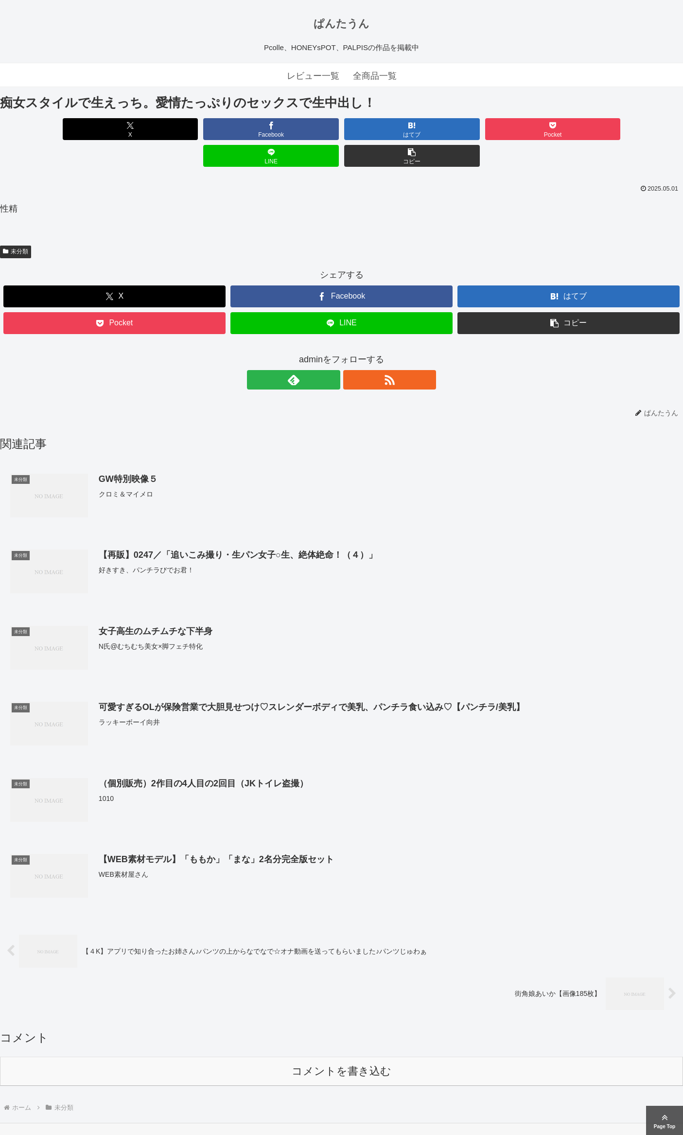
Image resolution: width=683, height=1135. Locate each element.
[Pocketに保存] (399, 129)
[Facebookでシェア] (169, 129)
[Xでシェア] (54, 129)
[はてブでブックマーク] (284, 129)
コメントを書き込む (341, 1045)
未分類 (15, 224)
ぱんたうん (341, 24)
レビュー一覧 (313, 76)
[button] (628, 129)
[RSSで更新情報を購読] (353, 353)
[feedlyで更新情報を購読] (330, 353)
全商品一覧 (375, 76)
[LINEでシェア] (513, 129)
